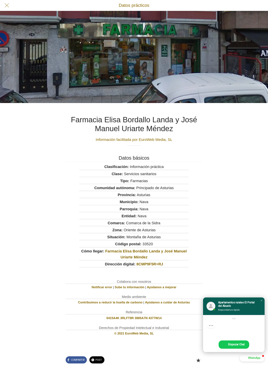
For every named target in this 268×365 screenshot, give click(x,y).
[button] (261, 300)
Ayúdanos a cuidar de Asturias (167, 302)
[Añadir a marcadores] (198, 360)
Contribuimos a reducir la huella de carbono (110, 302)
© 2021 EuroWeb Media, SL (134, 333)
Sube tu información (129, 287)
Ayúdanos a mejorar (161, 287)
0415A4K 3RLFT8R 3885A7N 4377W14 (134, 318)
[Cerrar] (7, 5)
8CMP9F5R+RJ (149, 264)
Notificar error (102, 287)
